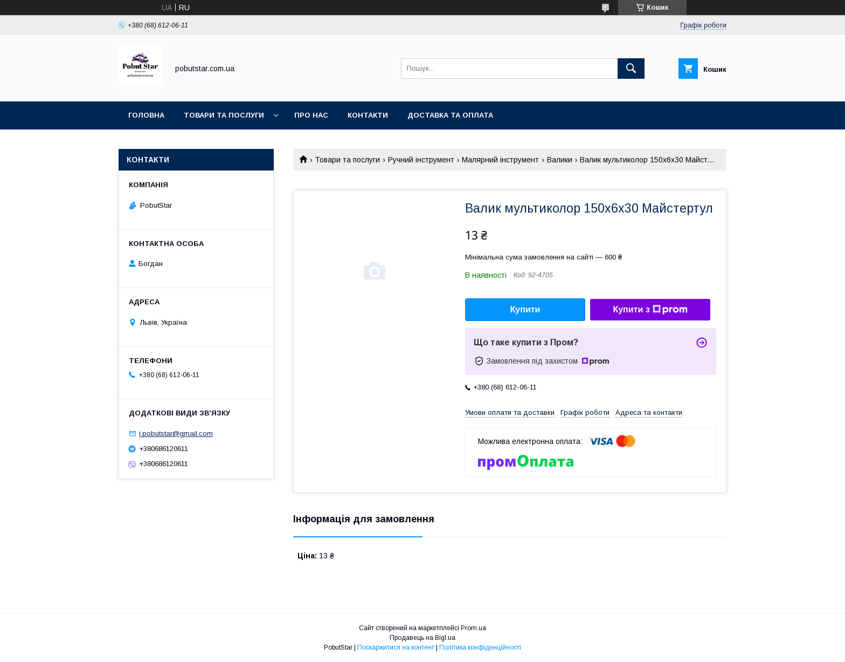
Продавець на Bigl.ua (422, 637)
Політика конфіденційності (480, 647)
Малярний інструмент (500, 159)
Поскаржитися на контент (395, 647)
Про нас (311, 115)
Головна (146, 115)
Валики (559, 159)
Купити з (650, 310)
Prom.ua (473, 628)
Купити (525, 309)
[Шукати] (631, 68)
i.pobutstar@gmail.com (176, 433)
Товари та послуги (224, 115)
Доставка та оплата (450, 115)
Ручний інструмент (421, 159)
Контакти (368, 115)
